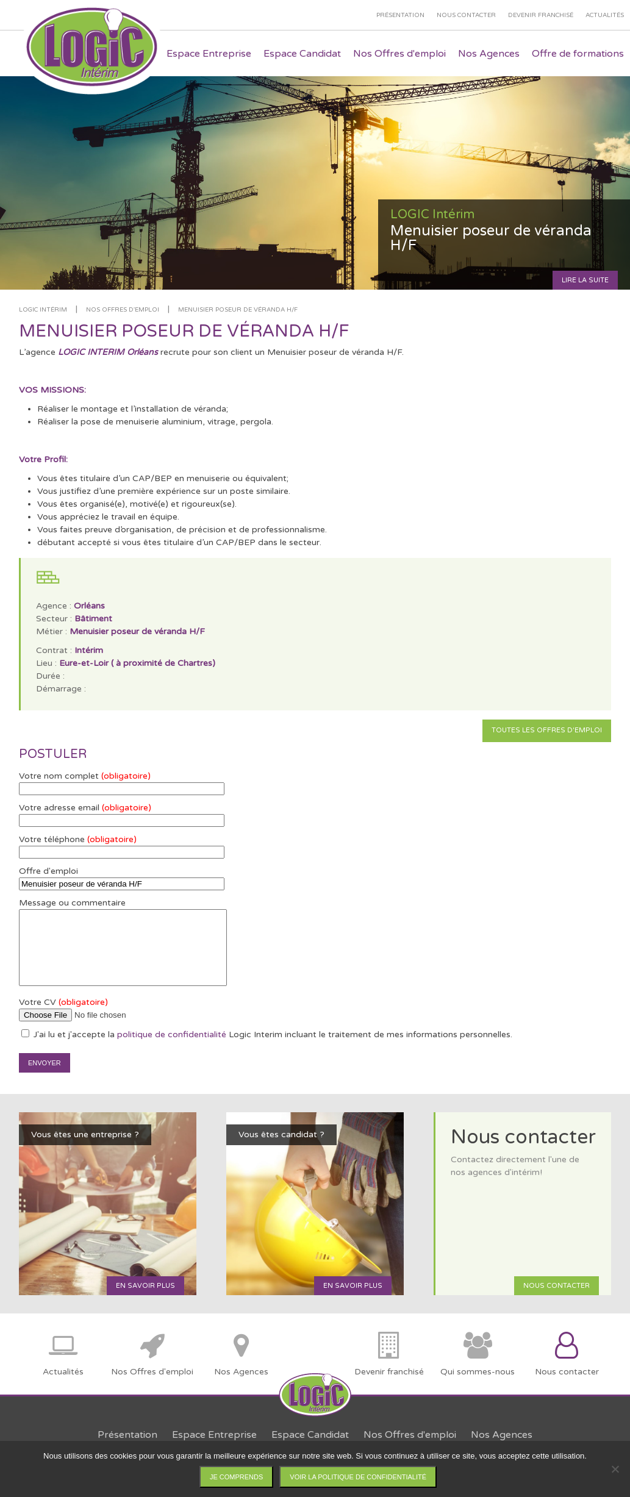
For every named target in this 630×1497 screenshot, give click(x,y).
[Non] (615, 1469)
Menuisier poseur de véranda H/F (238, 309)
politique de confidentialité (171, 1034)
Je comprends (236, 1477)
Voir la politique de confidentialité (358, 1477)
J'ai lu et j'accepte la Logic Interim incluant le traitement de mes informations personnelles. (266, 1034)
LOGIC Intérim (43, 309)
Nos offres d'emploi (122, 309)
